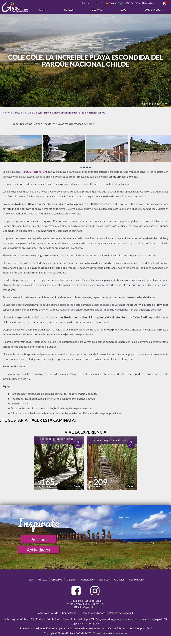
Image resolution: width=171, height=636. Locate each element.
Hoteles (69, 10)
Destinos (97, 10)
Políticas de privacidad (121, 612)
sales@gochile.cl (85, 606)
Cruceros (56, 578)
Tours (42, 10)
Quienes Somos (153, 10)
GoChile (124, 516)
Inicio (86, 3)
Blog (123, 10)
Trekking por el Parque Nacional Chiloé (56, 439)
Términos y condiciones (92, 612)
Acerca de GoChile (48, 612)
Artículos (119, 578)
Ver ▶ (77, 485)
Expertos (104, 578)
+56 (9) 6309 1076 (130, 3)
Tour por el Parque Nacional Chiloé (108, 439)
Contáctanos (149, 3)
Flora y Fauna (136, 578)
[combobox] (97, 3)
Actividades (38, 549)
